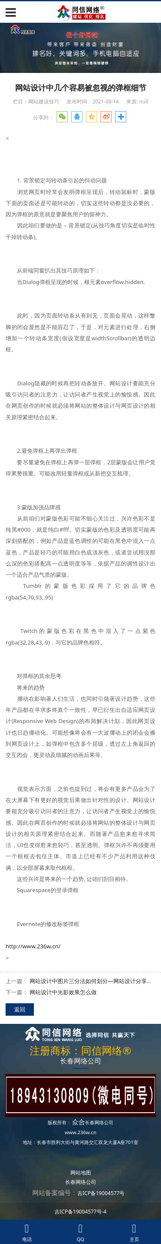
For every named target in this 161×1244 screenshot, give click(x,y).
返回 (19, 1009)
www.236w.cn (81, 1132)
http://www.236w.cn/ (33, 946)
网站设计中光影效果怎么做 (63, 992)
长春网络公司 (99, 1122)
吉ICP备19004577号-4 (80, 1211)
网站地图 (80, 1172)
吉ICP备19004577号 (101, 1193)
